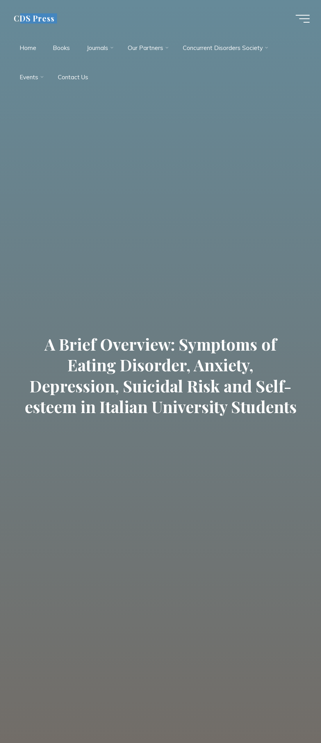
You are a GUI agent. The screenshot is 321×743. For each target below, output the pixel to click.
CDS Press (34, 18)
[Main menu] (302, 19)
